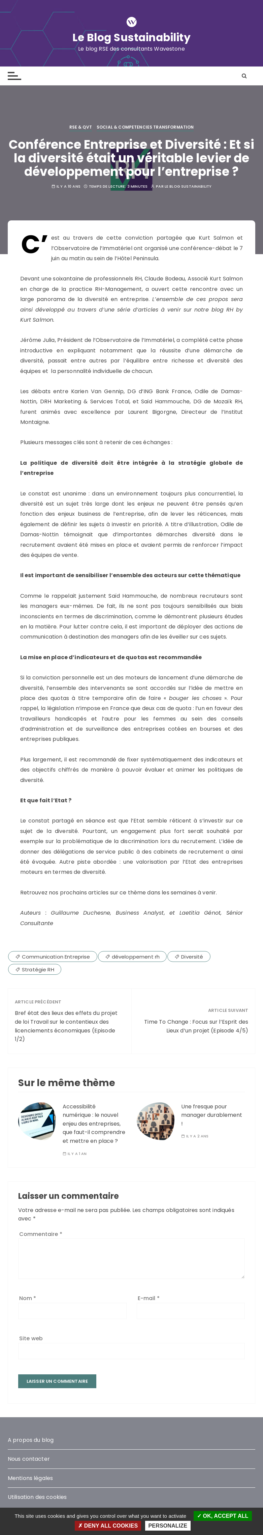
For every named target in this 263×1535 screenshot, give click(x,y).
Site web (31, 1338)
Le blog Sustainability (188, 186)
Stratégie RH (38, 969)
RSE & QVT (80, 127)
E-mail (149, 1298)
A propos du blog (31, 1440)
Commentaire (40, 1234)
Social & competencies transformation (145, 127)
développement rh (136, 956)
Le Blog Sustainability (131, 37)
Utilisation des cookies (37, 1497)
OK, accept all (223, 1516)
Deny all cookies (108, 1526)
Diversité (192, 956)
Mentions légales (30, 1478)
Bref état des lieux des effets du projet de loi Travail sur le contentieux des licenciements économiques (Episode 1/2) (66, 1026)
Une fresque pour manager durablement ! (211, 1114)
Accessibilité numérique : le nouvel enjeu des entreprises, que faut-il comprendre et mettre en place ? (94, 1123)
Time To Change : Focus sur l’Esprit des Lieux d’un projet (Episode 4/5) (196, 1026)
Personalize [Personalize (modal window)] (168, 1526)
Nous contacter (29, 1459)
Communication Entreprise (56, 956)
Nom (27, 1298)
